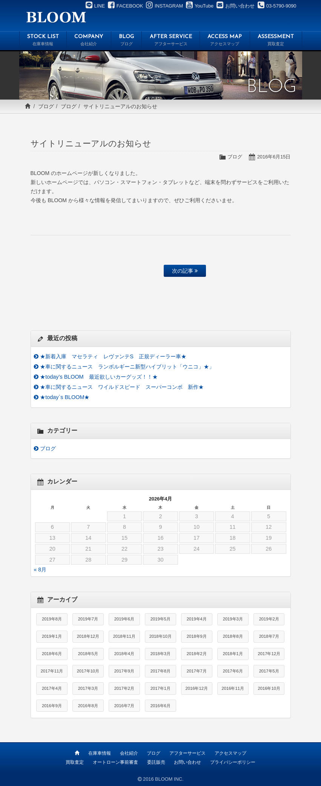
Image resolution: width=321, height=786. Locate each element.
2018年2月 (197, 653)
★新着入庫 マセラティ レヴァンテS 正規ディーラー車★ (113, 356)
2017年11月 (52, 671)
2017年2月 (124, 688)
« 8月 (40, 569)
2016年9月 (52, 705)
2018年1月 (233, 653)
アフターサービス (187, 753)
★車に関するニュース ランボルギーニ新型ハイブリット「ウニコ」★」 (127, 367)
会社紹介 (129, 753)
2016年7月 (124, 705)
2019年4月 (197, 619)
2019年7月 (88, 619)
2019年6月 (124, 619)
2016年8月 (88, 705)
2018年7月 (269, 636)
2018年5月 (88, 653)
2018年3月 (160, 653)
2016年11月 (233, 688)
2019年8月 (52, 619)
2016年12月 (197, 688)
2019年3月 (233, 619)
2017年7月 (197, 671)
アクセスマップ (230, 753)
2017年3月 (88, 688)
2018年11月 (124, 636)
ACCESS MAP (225, 41)
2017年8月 (160, 671)
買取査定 (75, 762)
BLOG (126, 41)
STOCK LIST (43, 41)
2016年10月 (269, 688)
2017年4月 (52, 688)
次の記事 (185, 271)
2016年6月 (160, 705)
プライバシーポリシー (232, 762)
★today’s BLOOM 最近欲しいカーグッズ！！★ (98, 377)
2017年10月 (88, 671)
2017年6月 (233, 671)
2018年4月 (124, 653)
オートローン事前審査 (115, 762)
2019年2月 (269, 619)
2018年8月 (233, 636)
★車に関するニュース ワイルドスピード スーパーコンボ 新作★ (122, 387)
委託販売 (156, 762)
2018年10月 (160, 636)
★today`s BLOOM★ (64, 397)
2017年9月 (124, 671)
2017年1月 (160, 688)
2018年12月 (88, 636)
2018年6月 (52, 653)
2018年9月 (197, 636)
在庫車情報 (99, 753)
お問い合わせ (187, 762)
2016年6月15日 (274, 157)
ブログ (46, 106)
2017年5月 (269, 671)
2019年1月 (52, 636)
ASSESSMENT (276, 41)
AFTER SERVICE (171, 41)
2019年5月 (160, 619)
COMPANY (89, 41)
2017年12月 (269, 653)
